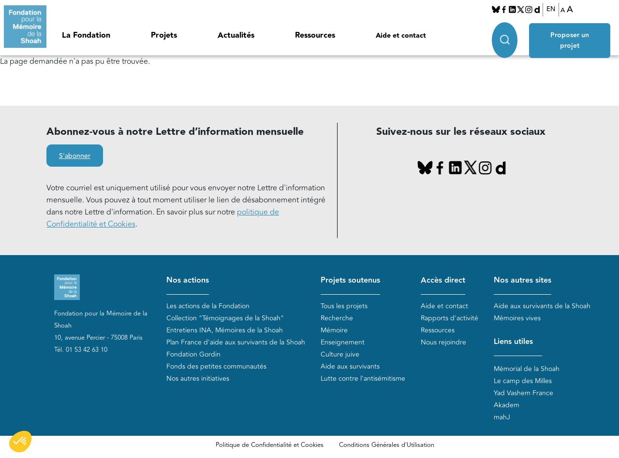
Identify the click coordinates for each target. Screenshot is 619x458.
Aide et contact (401, 35)
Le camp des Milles (523, 381)
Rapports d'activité (449, 318)
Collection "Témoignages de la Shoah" (225, 318)
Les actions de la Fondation (208, 306)
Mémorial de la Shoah (527, 369)
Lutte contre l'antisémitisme (363, 378)
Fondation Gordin (193, 354)
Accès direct (443, 280)
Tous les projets (344, 306)
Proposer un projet (570, 39)
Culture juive (340, 354)
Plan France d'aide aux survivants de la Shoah (235, 342)
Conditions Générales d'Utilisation (386, 445)
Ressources (315, 35)
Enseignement (343, 342)
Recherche (337, 318)
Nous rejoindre (443, 342)
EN (550, 9)
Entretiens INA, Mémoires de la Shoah (224, 330)
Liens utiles (513, 342)
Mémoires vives (517, 318)
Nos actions (187, 280)
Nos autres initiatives (197, 378)
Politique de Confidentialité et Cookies (270, 445)
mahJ (502, 417)
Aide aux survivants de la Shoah (542, 306)
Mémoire (334, 330)
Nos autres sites (522, 280)
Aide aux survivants (350, 366)
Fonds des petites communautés (216, 366)
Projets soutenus (350, 280)
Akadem (506, 405)
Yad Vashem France (523, 393)
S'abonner (74, 156)
